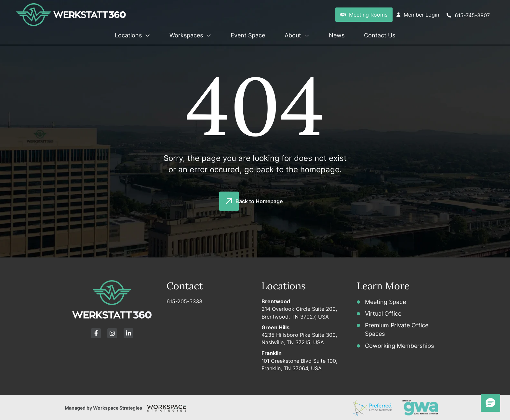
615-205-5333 (184, 301)
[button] (146, 34)
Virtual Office (383, 313)
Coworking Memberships (399, 345)
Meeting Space (385, 301)
